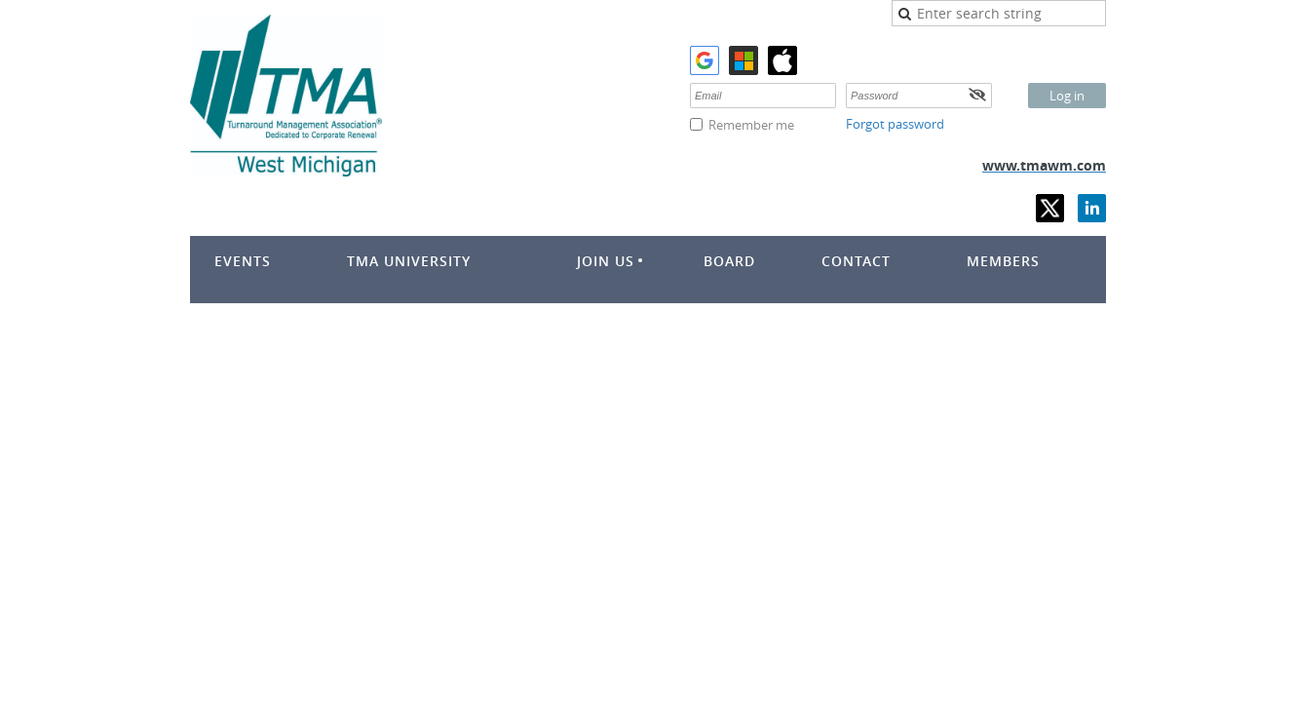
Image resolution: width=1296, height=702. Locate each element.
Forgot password (895, 124)
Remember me (751, 125)
